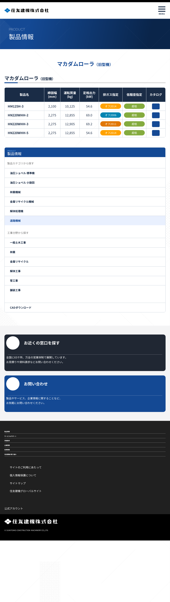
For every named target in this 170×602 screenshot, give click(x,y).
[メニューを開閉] (162, 10)
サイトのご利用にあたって (26, 529)
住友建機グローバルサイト (26, 552)
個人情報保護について (23, 537)
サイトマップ (18, 544)
